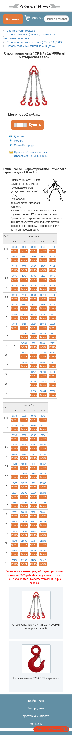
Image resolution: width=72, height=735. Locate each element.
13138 (33, 473)
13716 (14, 464)
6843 (43, 416)
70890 (53, 391)
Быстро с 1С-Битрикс (49, 729)
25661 (33, 512)
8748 (43, 304)
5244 (52, 266)
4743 (52, 247)
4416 (14, 285)
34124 (43, 521)
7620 (14, 445)
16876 (24, 353)
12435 (14, 483)
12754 (33, 333)
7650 (33, 304)
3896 (14, 276)
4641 (24, 276)
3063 (14, 247)
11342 (43, 324)
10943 (14, 473)
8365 (24, 445)
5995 (14, 314)
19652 (43, 464)
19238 (43, 493)
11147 (53, 314)
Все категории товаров (21, 30)
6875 (52, 276)
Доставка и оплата (36, 716)
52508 (24, 541)
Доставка (19, 136)
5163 (14, 416)
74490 (43, 550)
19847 (24, 362)
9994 (24, 454)
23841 (24, 512)
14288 (43, 333)
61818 (33, 391)
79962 (24, 560)
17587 (43, 483)
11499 (24, 333)
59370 (14, 550)
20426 (33, 502)
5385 (33, 276)
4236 (33, 266)
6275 (33, 285)
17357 (14, 502)
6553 (24, 304)
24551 (43, 362)
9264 (33, 295)
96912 (43, 560)
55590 (53, 382)
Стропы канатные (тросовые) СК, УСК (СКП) (34, 42)
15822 (53, 333)
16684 (33, 464)
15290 (24, 493)
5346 (24, 285)
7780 (24, 295)
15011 (33, 483)
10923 (33, 454)
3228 (14, 266)
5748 (14, 435)
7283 (24, 314)
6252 (24, 435)
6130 (43, 276)
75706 (14, 560)
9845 (52, 304)
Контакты (36, 723)
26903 (53, 362)
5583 (24, 416)
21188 (43, 353)
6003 (33, 416)
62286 (43, 541)
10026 (33, 324)
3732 (24, 266)
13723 (24, 483)
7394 (14, 324)
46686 (33, 382)
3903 (33, 247)
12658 (53, 324)
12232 (53, 295)
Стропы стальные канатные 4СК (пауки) (31, 46)
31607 (24, 531)
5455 (14, 304)
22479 (33, 362)
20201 (53, 343)
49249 (14, 541)
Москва (18, 140)
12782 (43, 454)
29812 (33, 521)
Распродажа (36, 708)
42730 (43, 372)
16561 (33, 343)
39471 (33, 372)
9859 (43, 314)
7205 (43, 285)
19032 (33, 353)
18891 (24, 502)
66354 (43, 391)
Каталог (13, 19)
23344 (53, 353)
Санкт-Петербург (24, 145)
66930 (33, 550)
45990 (53, 372)
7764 (43, 435)
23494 (43, 502)
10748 (43, 295)
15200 (24, 464)
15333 (43, 473)
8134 (52, 285)
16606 (33, 493)
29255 (14, 531)
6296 (14, 295)
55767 (33, 541)
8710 (24, 324)
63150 (24, 550)
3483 (24, 247)
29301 (43, 512)
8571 (33, 314)
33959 (33, 531)
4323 (43, 247)
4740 (43, 266)
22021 (14, 512)
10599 (43, 445)
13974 (14, 493)
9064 (14, 454)
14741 (24, 343)
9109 (33, 445)
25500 (14, 521)
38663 (43, 531)
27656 (24, 521)
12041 (24, 473)
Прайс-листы (36, 700)
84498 (33, 560)
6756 (33, 435)
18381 (43, 343)
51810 (43, 382)
